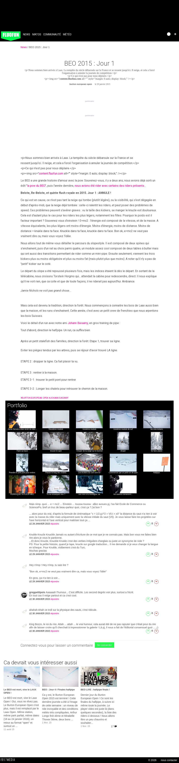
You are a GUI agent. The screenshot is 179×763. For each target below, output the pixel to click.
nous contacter (169, 760)
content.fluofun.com (70, 78)
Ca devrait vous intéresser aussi (40, 662)
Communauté (52, 34)
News (26, 34)
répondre (54, 524)
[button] (175, 34)
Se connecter (104, 645)
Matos (36, 34)
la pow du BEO (36, 185)
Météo (67, 34)
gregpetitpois (37, 592)
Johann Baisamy (78, 323)
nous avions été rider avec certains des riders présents (109, 185)
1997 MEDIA (9, 759)
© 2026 (152, 760)
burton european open (34, 398)
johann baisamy (58, 398)
